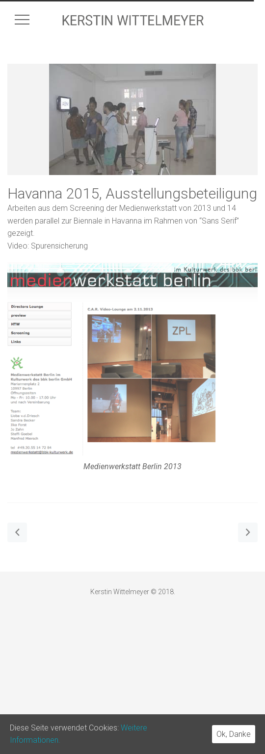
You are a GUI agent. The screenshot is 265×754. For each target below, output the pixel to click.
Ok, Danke (233, 734)
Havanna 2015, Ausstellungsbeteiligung (132, 193)
